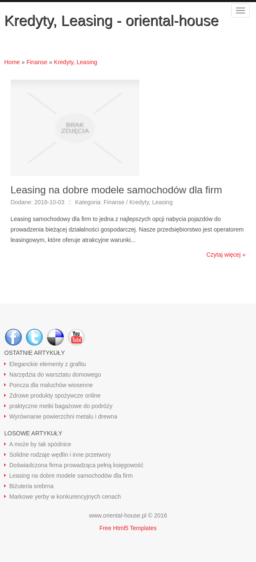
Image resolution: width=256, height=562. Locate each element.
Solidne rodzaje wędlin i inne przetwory (60, 454)
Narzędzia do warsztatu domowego (55, 374)
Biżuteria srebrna (31, 486)
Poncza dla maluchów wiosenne (51, 385)
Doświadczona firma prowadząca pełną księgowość (76, 465)
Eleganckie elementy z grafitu (47, 364)
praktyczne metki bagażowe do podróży (60, 406)
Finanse (36, 62)
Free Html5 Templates (128, 528)
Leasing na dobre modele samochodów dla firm (71, 475)
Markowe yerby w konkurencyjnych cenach (65, 496)
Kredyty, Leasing (75, 62)
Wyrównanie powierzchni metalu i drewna (63, 416)
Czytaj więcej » (226, 254)
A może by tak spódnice (40, 444)
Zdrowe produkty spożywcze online (55, 395)
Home (12, 62)
